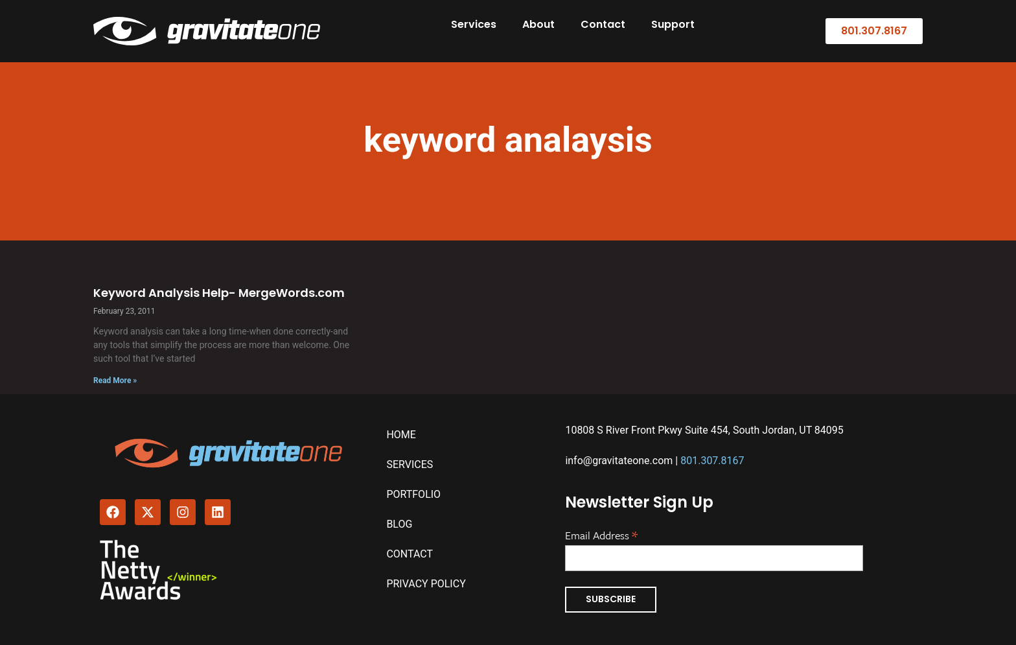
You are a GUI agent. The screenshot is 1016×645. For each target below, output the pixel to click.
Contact (603, 24)
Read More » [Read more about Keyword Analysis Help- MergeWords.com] (115, 380)
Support (673, 24)
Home (400, 434)
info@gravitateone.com (619, 460)
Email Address (601, 534)
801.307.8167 (712, 460)
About (538, 24)
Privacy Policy (425, 584)
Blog (399, 524)
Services (473, 24)
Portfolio (413, 494)
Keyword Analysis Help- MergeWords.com (219, 293)
